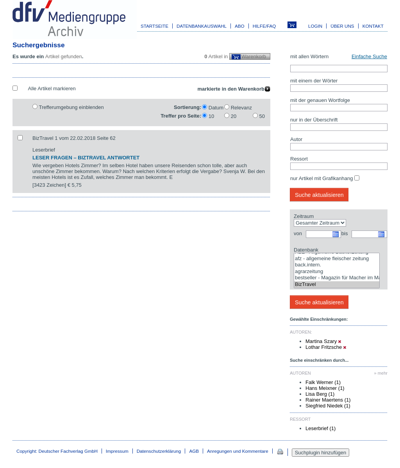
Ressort (299, 159)
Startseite (154, 26)
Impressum (117, 451)
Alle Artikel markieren (52, 88)
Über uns (342, 26)
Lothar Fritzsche (325, 347)
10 (211, 116)
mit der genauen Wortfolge (320, 100)
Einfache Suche (369, 56)
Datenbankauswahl (202, 26)
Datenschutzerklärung (159, 451)
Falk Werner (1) (323, 382)
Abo (240, 26)
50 (262, 116)
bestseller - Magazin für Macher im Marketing (336, 278)
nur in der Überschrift (314, 120)
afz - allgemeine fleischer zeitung (336, 258)
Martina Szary (323, 341)
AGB (194, 451)
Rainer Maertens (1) (328, 400)
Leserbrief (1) (320, 428)
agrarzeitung (336, 271)
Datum (216, 108)
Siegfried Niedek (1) (327, 406)
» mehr (381, 373)
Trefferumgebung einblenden (71, 107)
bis (344, 233)
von (298, 233)
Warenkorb (253, 56)
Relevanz (241, 108)
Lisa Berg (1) (319, 394)
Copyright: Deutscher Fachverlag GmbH (57, 451)
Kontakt (373, 26)
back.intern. (336, 265)
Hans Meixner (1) (325, 388)
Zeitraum (304, 216)
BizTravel (336, 284)
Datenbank (306, 250)
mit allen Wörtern (309, 56)
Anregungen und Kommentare (237, 451)
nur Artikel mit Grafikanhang (321, 178)
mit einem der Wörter (314, 81)
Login (315, 26)
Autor (296, 139)
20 (233, 116)
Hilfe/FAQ (264, 26)
